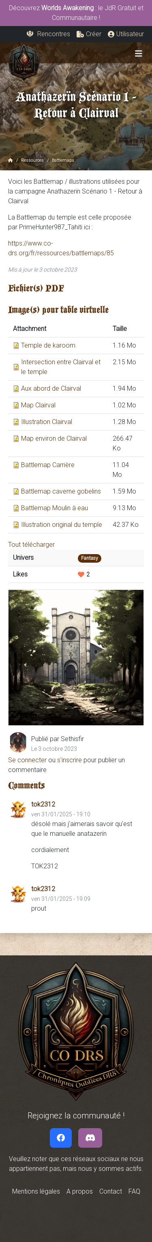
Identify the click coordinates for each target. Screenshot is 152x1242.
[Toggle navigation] (138, 53)
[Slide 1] (42, 714)
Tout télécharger (31, 544)
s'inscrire (69, 760)
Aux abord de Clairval (51, 388)
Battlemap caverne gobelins (61, 491)
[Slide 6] (90, 714)
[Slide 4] (71, 714)
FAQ (134, 1191)
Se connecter (27, 760)
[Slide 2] (52, 714)
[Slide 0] (33, 714)
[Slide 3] (61, 714)
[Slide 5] (80, 714)
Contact (110, 1191)
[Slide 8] (109, 714)
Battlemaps (63, 160)
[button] (89, 34)
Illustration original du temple (61, 525)
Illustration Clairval (46, 422)
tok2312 (43, 804)
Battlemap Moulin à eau (54, 508)
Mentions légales (36, 1191)
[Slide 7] (99, 714)
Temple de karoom (48, 345)
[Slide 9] (118, 714)
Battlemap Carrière (48, 465)
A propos (79, 1191)
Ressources (32, 160)
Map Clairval (38, 405)
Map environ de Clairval (54, 438)
